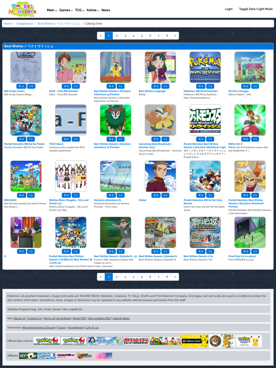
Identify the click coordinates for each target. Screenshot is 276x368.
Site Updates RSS (99, 318)
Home (8, 23)
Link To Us (92, 327)
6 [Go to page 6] (150, 35)
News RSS (79, 318)
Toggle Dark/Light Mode (256, 9)
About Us (19, 318)
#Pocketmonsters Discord (38, 327)
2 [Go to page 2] (117, 35)
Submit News (121, 318)
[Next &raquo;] (175, 36)
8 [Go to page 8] (167, 35)
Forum (61, 327)
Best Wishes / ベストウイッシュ (59, 23)
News (105, 10)
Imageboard (25, 23)
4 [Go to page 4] (133, 35)
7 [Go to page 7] (159, 35)
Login (229, 9)
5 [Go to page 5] (142, 35)
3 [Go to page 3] (125, 35)
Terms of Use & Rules (57, 318)
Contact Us (34, 318)
